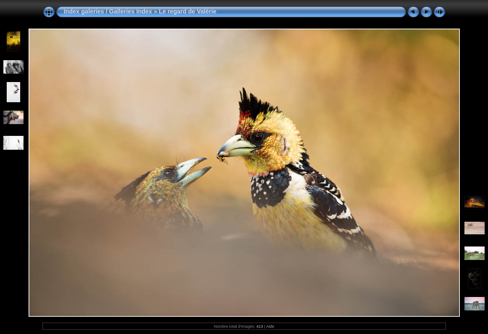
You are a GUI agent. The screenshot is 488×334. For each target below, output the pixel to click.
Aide (270, 326)
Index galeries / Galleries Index (109, 11)
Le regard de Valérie (187, 11)
